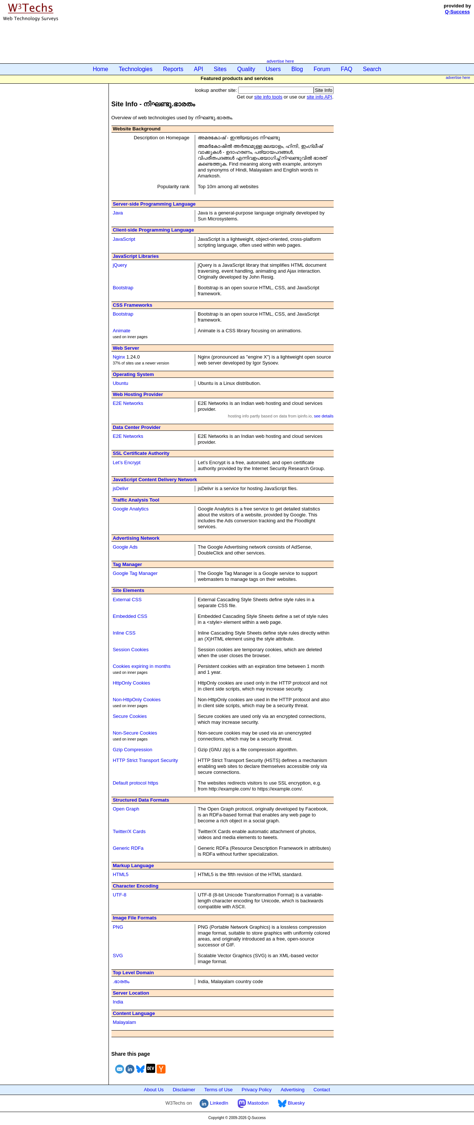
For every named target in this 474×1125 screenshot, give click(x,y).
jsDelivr (120, 488)
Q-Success (457, 11)
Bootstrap (123, 287)
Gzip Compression (132, 749)
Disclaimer (184, 1089)
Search (372, 69)
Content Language (134, 1013)
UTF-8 (119, 895)
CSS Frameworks (132, 305)
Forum (322, 69)
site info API (319, 97)
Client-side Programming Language (153, 230)
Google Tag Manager (135, 573)
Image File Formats (134, 918)
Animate (121, 330)
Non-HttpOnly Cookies (136, 699)
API (198, 69)
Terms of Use (218, 1089)
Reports (173, 69)
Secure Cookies (130, 716)
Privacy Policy (257, 1089)
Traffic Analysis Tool (136, 500)
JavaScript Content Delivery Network (155, 479)
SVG (118, 955)
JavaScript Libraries (135, 256)
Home (101, 69)
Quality (246, 69)
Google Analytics (130, 509)
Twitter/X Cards (129, 831)
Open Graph (126, 809)
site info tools (268, 97)
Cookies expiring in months (141, 666)
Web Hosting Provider (138, 394)
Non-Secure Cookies (135, 733)
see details (324, 416)
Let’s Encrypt (126, 462)
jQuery (120, 265)
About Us (154, 1089)
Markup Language (133, 865)
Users (273, 69)
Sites (220, 69)
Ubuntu (120, 383)
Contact (322, 1089)
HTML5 (120, 874)
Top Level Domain (133, 972)
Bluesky (291, 1103)
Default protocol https (135, 783)
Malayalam (124, 1022)
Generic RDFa (128, 848)
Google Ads (125, 547)
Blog (297, 69)
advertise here (280, 61)
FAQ (346, 69)
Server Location (131, 993)
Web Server (126, 348)
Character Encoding (135, 886)
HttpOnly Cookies (131, 683)
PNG (118, 927)
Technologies (136, 69)
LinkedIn (214, 1103)
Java (118, 213)
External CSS (127, 599)
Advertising (292, 1089)
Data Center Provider (136, 427)
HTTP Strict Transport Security (145, 760)
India (118, 1002)
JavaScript (124, 239)
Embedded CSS (130, 616)
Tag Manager (127, 564)
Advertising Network (136, 538)
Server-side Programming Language (154, 204)
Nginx (119, 357)
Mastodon (253, 1103)
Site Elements (128, 590)
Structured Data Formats (141, 800)
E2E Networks (128, 403)
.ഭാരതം (121, 981)
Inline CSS (124, 633)
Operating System (133, 374)
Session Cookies (130, 649)
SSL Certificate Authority (141, 453)
